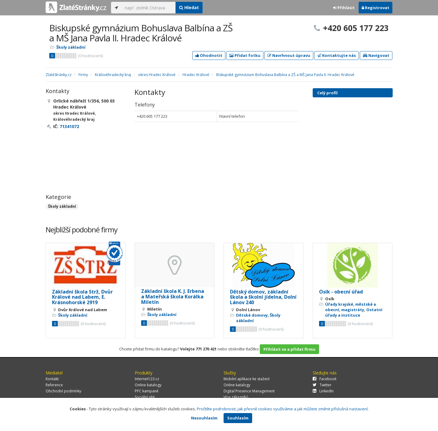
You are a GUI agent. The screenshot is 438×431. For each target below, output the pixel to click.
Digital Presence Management (249, 391)
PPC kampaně (146, 391)
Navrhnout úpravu (288, 55)
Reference (54, 385)
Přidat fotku (244, 55)
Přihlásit (344, 7)
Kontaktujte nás (336, 55)
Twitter (322, 385)
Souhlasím (238, 418)
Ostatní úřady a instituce (353, 312)
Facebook (324, 378)
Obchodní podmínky (63, 391)
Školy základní (70, 47)
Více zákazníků (236, 397)
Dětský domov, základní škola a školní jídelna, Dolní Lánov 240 (263, 297)
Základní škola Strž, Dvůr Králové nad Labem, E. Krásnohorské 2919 (82, 297)
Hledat (189, 7)
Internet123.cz (147, 378)
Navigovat (376, 55)
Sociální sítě (145, 397)
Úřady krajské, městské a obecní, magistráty (350, 306)
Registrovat (375, 7)
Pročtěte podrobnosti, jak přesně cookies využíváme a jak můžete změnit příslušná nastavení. (283, 409)
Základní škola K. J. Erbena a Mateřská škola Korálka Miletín (172, 296)
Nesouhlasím (204, 418)
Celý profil (327, 93)
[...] (148, 7)
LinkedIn (323, 391)
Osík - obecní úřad (341, 291)
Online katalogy (148, 385)
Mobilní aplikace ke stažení (246, 378)
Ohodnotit (208, 55)
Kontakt (52, 378)
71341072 (69, 126)
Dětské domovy (252, 315)
